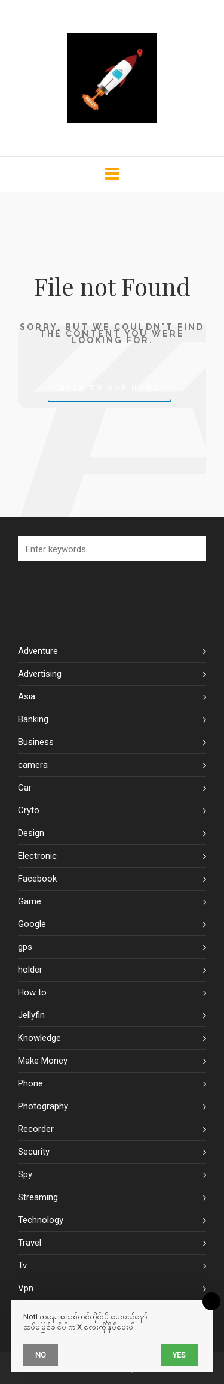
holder (30, 969)
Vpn (25, 1288)
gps (25, 946)
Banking (33, 719)
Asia (26, 696)
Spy (25, 1174)
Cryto (28, 810)
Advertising (40, 673)
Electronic (37, 855)
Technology (40, 1220)
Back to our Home (109, 388)
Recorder (36, 1128)
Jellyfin (31, 1015)
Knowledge (39, 1037)
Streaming (38, 1197)
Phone (30, 1083)
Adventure (38, 651)
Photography (43, 1106)
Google (32, 924)
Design (31, 833)
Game (29, 901)
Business (36, 742)
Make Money (42, 1060)
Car (25, 787)
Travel (29, 1242)
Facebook (37, 878)
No (40, 1354)
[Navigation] (112, 174)
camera (33, 764)
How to (32, 992)
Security (34, 1151)
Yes (179, 1354)
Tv (22, 1265)
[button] (191, 548)
